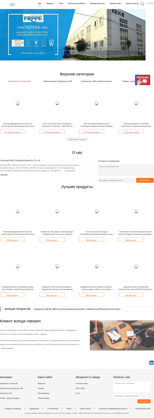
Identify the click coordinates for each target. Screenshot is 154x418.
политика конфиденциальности (113, 409)
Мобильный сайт (142, 409)
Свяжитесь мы (115, 3)
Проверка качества (97, 3)
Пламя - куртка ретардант (10, 398)
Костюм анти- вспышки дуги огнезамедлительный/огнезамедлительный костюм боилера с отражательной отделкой (96, 234)
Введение (41, 383)
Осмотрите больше (77, 139)
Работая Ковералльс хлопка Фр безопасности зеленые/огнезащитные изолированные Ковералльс (136, 126)
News (69, 409)
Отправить (145, 180)
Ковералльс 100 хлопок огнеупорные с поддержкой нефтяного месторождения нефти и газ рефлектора (57, 289)
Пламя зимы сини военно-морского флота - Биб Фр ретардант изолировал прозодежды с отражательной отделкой (136, 234)
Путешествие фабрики (76, 3)
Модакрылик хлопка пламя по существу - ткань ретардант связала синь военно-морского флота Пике (96, 289)
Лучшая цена (12, 132)
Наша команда (43, 398)
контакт (12, 240)
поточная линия (82, 383)
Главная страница (13, 409)
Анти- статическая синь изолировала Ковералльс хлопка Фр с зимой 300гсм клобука (57, 126)
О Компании (52, 409)
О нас (61, 3)
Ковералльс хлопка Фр (9, 383)
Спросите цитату (132, 3)
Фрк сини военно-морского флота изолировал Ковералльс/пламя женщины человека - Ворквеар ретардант (97, 126)
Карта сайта (85, 409)
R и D (78, 393)
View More (4, 175)
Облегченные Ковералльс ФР (11, 388)
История (41, 388)
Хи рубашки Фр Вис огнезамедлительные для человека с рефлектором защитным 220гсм (18, 289)
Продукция (34, 409)
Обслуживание (43, 393)
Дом (40, 3)
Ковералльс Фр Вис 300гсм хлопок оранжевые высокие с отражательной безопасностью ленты (77, 309)
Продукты (50, 3)
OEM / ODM (80, 388)
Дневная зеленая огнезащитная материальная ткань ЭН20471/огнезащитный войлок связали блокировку (136, 289)
